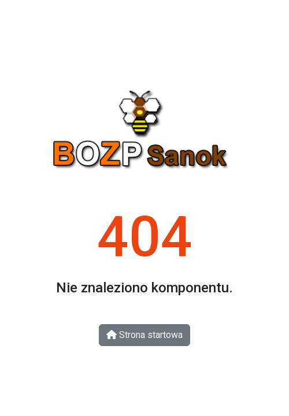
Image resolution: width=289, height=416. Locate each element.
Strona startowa (144, 334)
